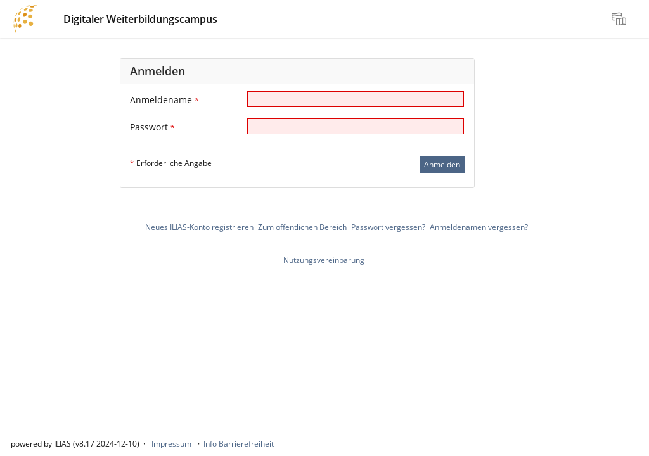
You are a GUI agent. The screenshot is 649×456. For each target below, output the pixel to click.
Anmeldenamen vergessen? (479, 227)
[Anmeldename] (355, 99)
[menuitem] (620, 19)
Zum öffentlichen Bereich (302, 227)
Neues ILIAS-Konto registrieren (199, 227)
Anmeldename (164, 100)
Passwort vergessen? (388, 227)
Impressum (171, 443)
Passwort (152, 127)
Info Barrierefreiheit (238, 443)
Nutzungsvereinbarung (323, 260)
